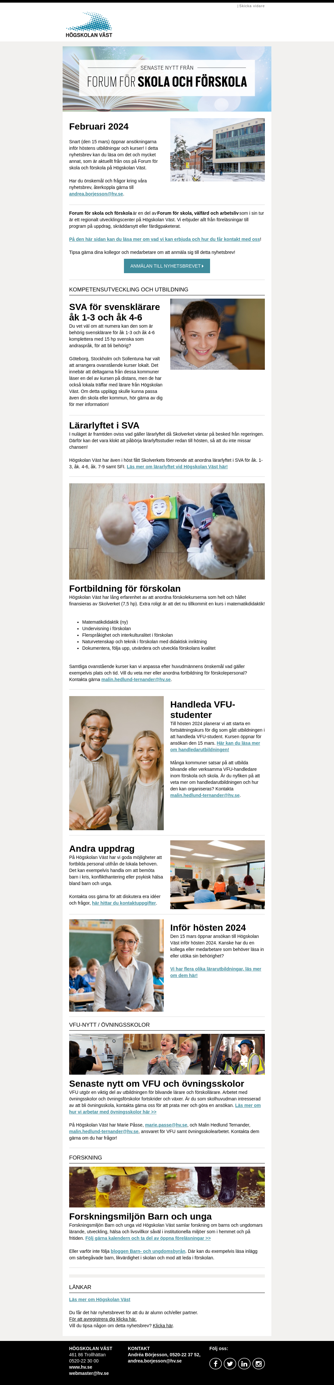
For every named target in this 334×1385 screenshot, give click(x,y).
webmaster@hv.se (89, 1373)
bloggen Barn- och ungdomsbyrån (148, 1251)
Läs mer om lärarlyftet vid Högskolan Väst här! (177, 466)
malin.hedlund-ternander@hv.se (136, 679)
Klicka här (163, 1325)
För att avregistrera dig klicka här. (103, 1319)
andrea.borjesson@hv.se (96, 193)
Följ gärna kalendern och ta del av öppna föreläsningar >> (148, 1238)
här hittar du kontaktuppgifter (124, 903)
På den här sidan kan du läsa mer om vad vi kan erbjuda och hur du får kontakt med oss (164, 239)
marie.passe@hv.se (166, 1125)
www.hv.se (80, 1367)
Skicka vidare (252, 6)
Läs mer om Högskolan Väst (99, 1299)
